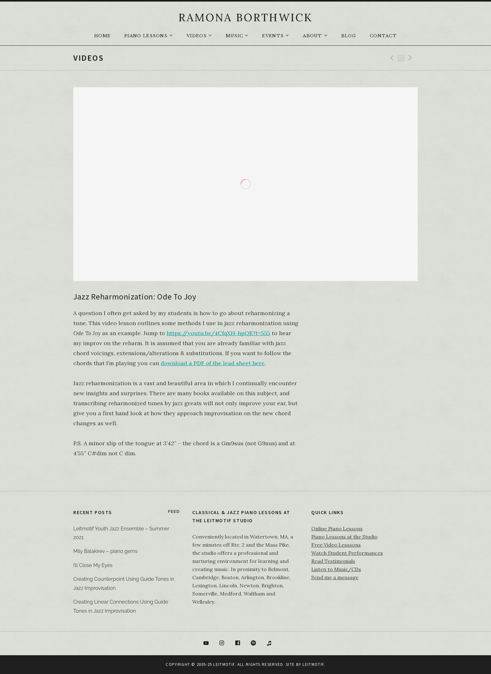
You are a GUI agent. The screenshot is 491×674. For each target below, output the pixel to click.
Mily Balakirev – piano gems (105, 551)
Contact (383, 35)
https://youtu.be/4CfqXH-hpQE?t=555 (218, 333)
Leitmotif (313, 664)
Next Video (411, 58)
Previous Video (391, 58)
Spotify (253, 643)
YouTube (206, 643)
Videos (202, 36)
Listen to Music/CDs (336, 569)
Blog (348, 35)
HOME (102, 35)
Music (240, 36)
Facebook (237, 643)
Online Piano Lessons (337, 528)
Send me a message (335, 577)
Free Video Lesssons (336, 545)
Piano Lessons (151, 36)
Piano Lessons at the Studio (344, 537)
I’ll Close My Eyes (92, 565)
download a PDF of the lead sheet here (213, 363)
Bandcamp (285, 643)
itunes (269, 643)
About (318, 36)
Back (401, 58)
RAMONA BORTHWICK (245, 17)
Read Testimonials (333, 561)
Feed (174, 511)
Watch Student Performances (347, 553)
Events (278, 36)
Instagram (221, 643)
